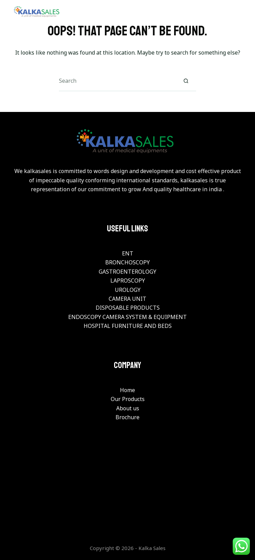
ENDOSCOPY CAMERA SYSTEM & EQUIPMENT (127, 317)
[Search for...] (117, 81)
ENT (127, 253)
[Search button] (185, 81)
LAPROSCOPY (127, 280)
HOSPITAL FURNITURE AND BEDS (128, 326)
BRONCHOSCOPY (127, 262)
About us (127, 408)
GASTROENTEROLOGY (127, 271)
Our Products (128, 399)
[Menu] (239, 12)
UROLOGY (128, 290)
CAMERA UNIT (127, 298)
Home (127, 390)
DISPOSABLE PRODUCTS (128, 307)
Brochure (127, 417)
